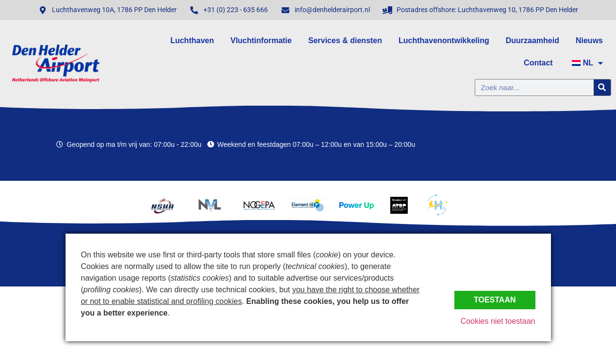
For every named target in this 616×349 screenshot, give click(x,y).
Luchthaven (192, 40)
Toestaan (495, 300)
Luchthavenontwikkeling (444, 40)
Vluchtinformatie (261, 40)
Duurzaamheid (532, 40)
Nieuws (589, 40)
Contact (538, 63)
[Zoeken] (602, 87)
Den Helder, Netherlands (543, 144)
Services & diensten (345, 40)
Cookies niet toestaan (498, 321)
